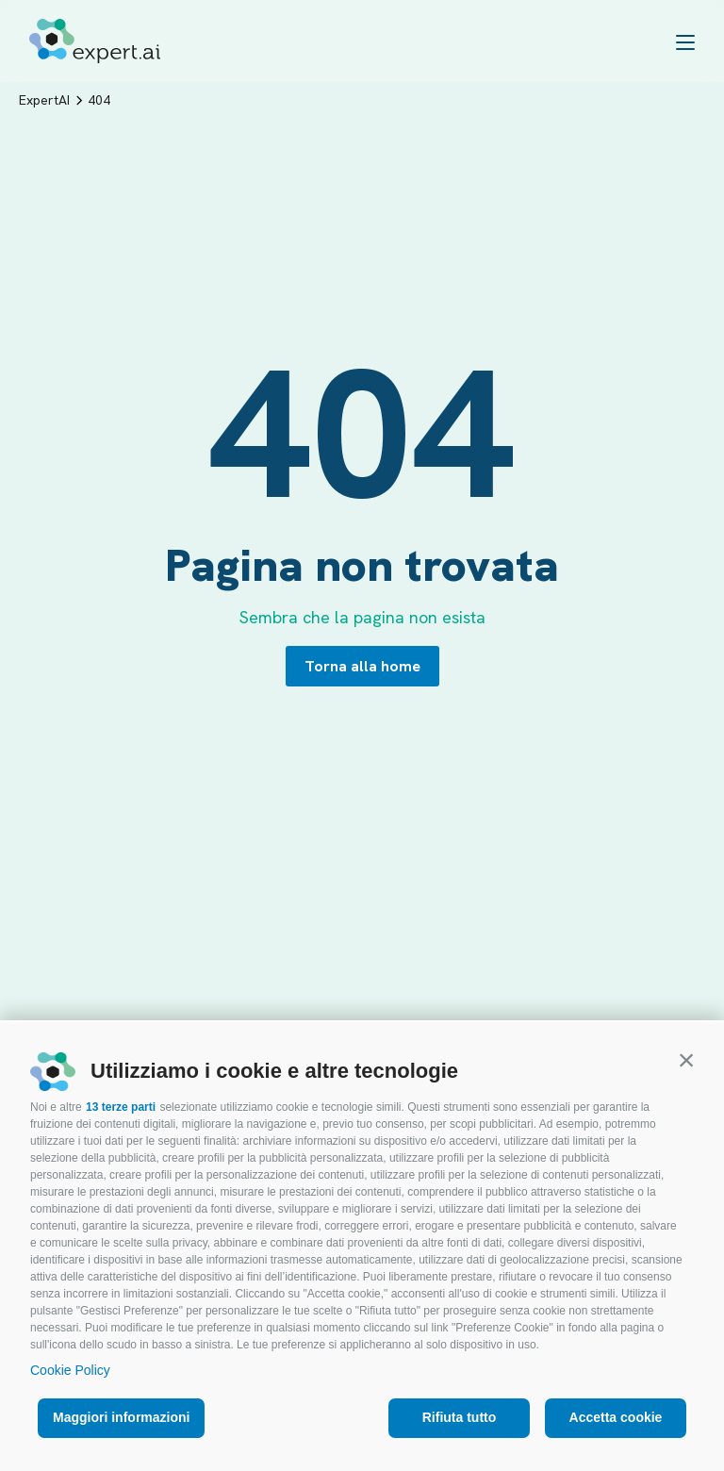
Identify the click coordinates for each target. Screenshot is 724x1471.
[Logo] (94, 41)
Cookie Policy (70, 1370)
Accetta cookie (616, 1417)
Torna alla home (362, 666)
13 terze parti (121, 1107)
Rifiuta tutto (459, 1417)
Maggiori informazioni (121, 1417)
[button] (686, 1059)
